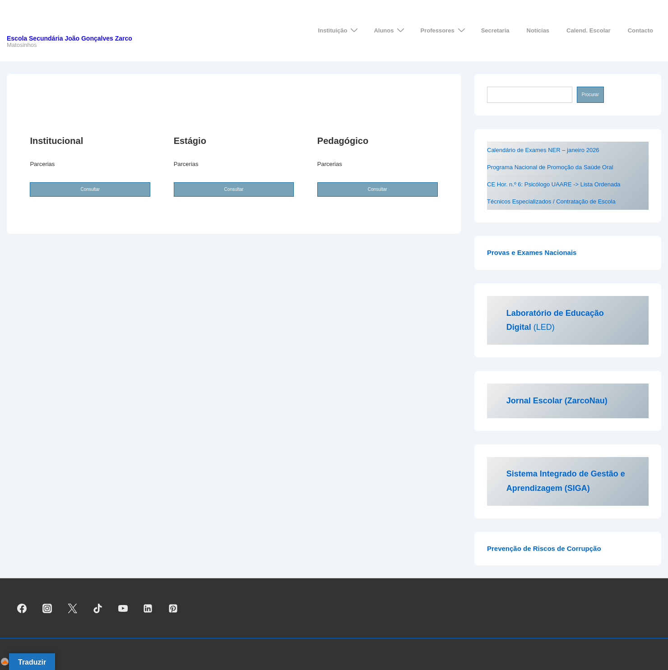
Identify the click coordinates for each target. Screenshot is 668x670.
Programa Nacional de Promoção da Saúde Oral (550, 167)
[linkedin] (148, 608)
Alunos (390, 30)
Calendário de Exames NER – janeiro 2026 (543, 150)
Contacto (640, 30)
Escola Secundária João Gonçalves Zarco (69, 38)
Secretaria (495, 30)
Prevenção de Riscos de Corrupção (544, 548)
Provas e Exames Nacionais (531, 252)
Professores (443, 30)
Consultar (90, 189)
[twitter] (72, 608)
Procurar (590, 94)
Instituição (339, 30)
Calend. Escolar (588, 30)
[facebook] (22, 608)
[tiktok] (97, 608)
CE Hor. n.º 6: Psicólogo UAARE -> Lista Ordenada (554, 184)
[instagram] (47, 608)
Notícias (538, 30)
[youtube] (122, 608)
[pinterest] (173, 608)
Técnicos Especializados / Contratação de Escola (551, 201)
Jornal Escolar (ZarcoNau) (557, 400)
